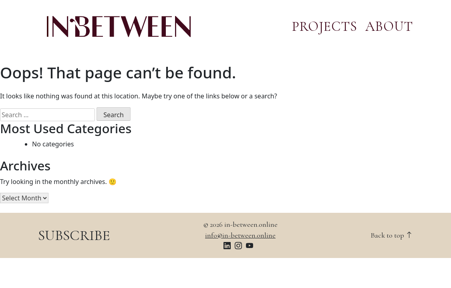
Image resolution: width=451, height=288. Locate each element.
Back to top (391, 235)
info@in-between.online (240, 235)
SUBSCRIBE (74, 235)
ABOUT (389, 26)
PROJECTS (324, 26)
